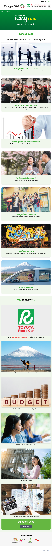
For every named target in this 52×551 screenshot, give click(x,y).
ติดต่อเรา (26, 526)
